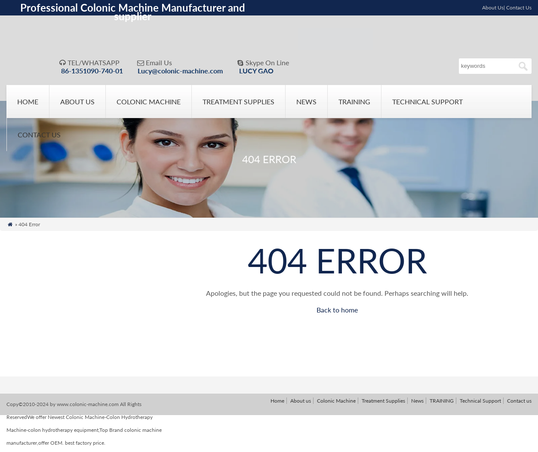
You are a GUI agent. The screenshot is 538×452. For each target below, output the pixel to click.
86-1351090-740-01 (92, 71)
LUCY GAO (256, 71)
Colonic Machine (149, 104)
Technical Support (427, 104)
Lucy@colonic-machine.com (180, 71)
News (306, 104)
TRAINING (354, 104)
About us (77, 104)
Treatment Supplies (238, 104)
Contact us (39, 137)
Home (27, 104)
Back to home (337, 312)
